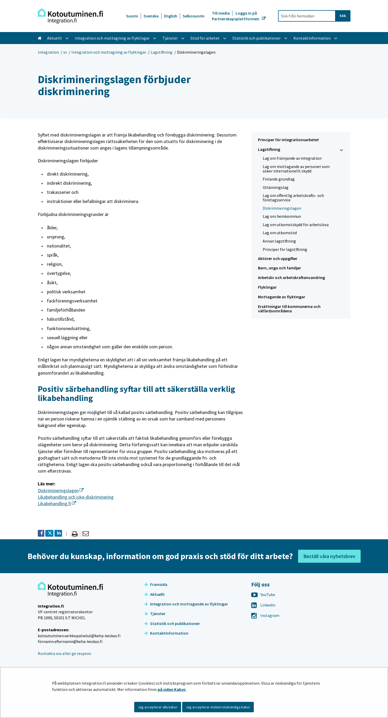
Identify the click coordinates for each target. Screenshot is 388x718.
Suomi (132, 15)
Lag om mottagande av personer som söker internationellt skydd (296, 169)
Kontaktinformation (166, 633)
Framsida (155, 584)
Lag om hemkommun (282, 216)
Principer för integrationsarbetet (288, 139)
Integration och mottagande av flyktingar (186, 603)
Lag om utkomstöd (280, 232)
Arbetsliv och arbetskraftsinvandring (291, 277)
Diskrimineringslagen (61, 490)
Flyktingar (267, 287)
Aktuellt (154, 594)
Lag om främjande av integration (292, 158)
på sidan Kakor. (172, 689)
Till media (221, 13)
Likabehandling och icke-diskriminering (76, 497)
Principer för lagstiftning (285, 249)
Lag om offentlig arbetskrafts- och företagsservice (293, 197)
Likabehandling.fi (57, 503)
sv (65, 52)
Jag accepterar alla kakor (157, 707)
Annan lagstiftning (279, 241)
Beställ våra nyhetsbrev (329, 556)
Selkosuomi (193, 15)
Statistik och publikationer (172, 623)
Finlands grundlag (279, 179)
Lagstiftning (162, 52)
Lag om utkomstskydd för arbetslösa (296, 224)
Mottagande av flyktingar (281, 296)
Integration (48, 52)
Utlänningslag (275, 187)
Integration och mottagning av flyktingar (108, 52)
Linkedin (263, 605)
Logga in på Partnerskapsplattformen (236, 15)
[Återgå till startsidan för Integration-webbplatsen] (70, 16)
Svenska (151, 15)
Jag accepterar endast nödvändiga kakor (218, 707)
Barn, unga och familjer (279, 267)
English (170, 15)
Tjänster (154, 613)
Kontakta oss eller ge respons (64, 653)
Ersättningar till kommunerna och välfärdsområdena (289, 308)
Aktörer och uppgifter (277, 258)
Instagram (265, 615)
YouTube (263, 594)
